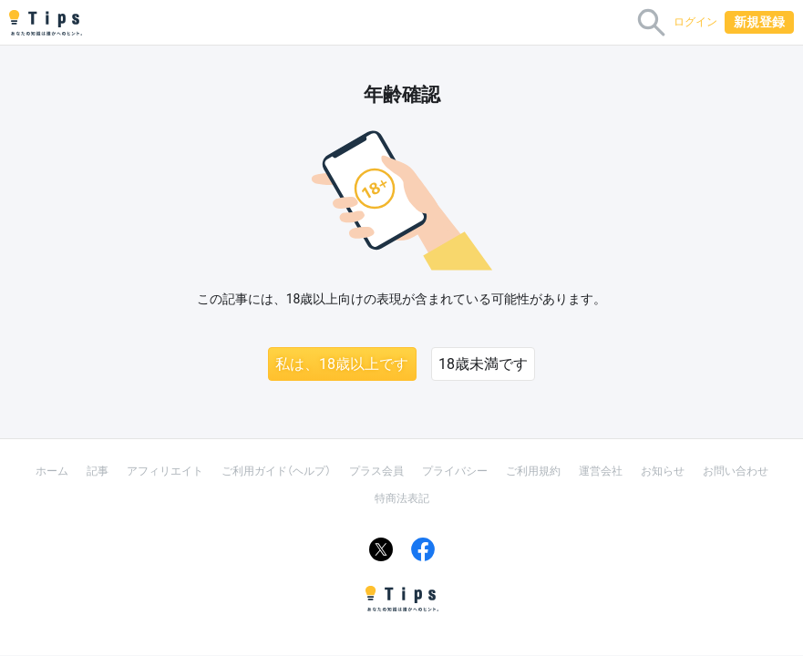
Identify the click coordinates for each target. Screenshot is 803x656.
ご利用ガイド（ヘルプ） (276, 471)
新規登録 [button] (759, 22)
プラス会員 (376, 471)
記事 (97, 471)
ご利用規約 (533, 471)
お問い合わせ (735, 471)
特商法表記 (402, 498)
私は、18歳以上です (341, 364)
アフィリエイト (165, 471)
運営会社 (601, 471)
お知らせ (663, 471)
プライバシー (455, 471)
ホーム (52, 471)
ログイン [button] (695, 21)
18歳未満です (483, 364)
